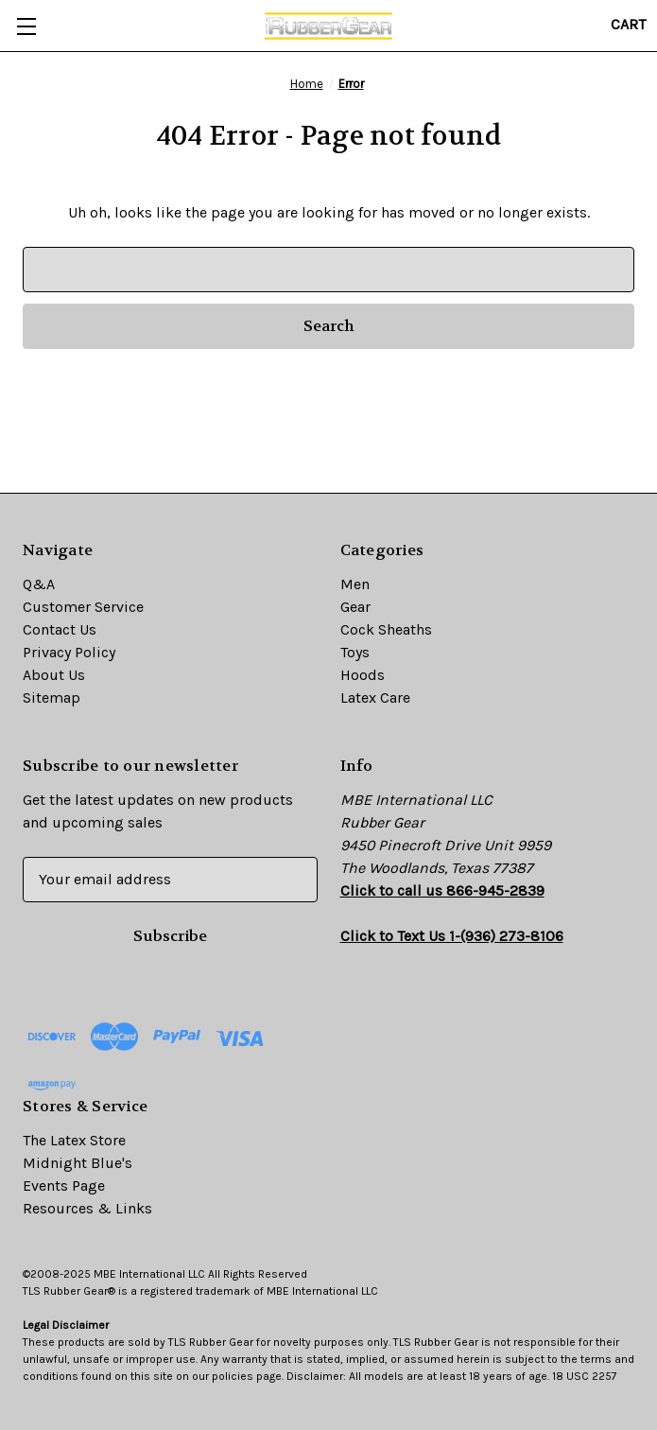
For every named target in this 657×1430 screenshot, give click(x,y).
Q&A (39, 584)
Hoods (362, 675)
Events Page (64, 1186)
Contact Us (59, 629)
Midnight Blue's (77, 1163)
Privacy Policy (69, 652)
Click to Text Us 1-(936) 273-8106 (451, 936)
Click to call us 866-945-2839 (442, 890)
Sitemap (51, 697)
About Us (54, 675)
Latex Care (375, 697)
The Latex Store (74, 1140)
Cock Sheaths (386, 629)
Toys (355, 652)
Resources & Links (87, 1208)
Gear (355, 607)
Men (355, 584)
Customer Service (83, 607)
